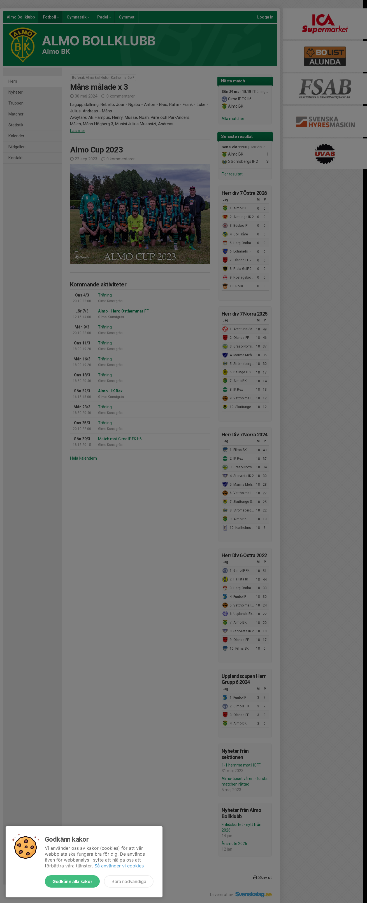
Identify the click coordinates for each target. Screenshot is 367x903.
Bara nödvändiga (129, 881)
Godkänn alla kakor (72, 881)
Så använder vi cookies (119, 866)
